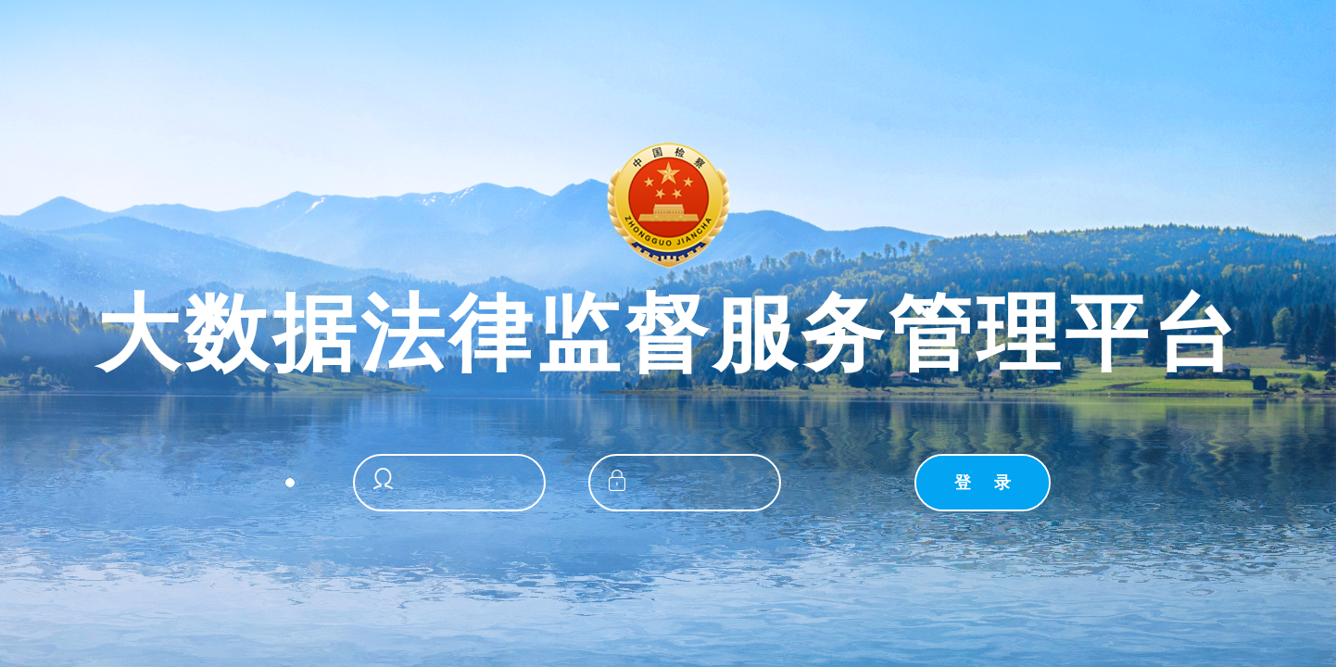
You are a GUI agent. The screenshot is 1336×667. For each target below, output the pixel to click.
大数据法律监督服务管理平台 (668, 334)
